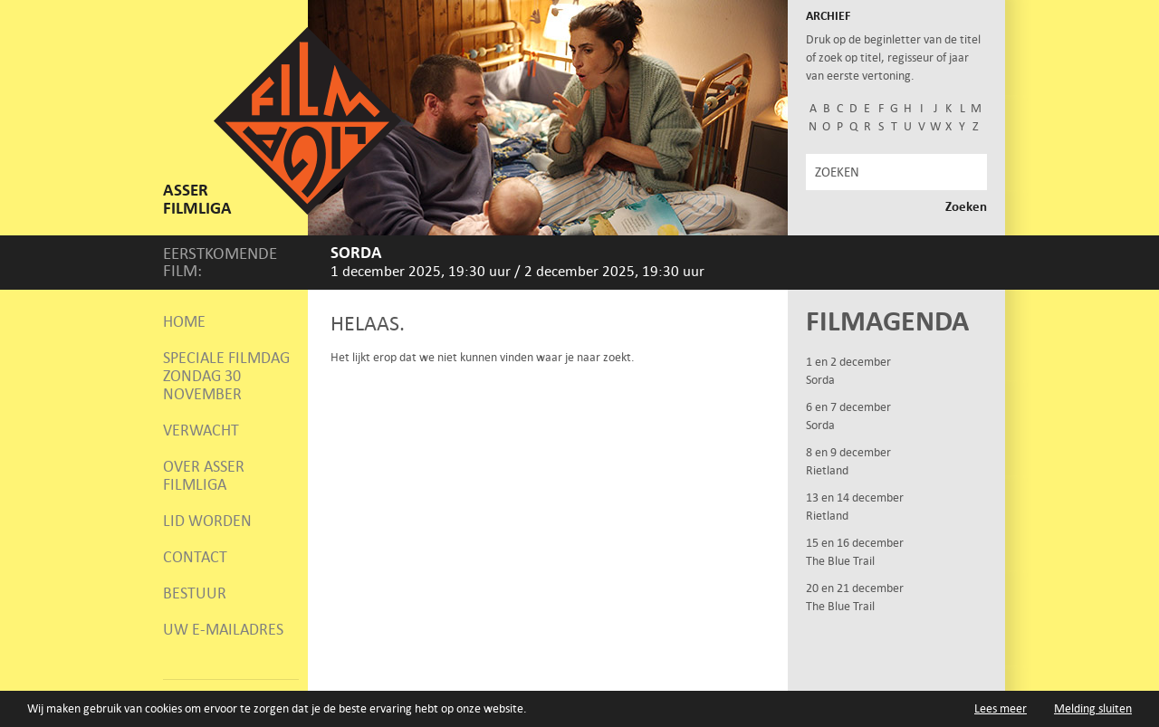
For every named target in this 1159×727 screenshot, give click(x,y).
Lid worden (207, 521)
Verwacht (201, 430)
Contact (195, 557)
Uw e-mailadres (223, 629)
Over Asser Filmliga (203, 475)
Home (184, 321)
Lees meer (1000, 708)
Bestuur (194, 593)
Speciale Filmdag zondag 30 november (226, 376)
